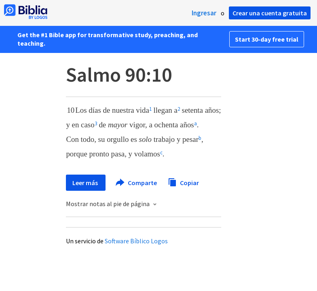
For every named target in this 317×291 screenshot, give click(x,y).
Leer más (85, 183)
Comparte (136, 183)
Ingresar (204, 12)
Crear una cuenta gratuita (269, 13)
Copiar (183, 181)
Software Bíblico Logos (136, 241)
